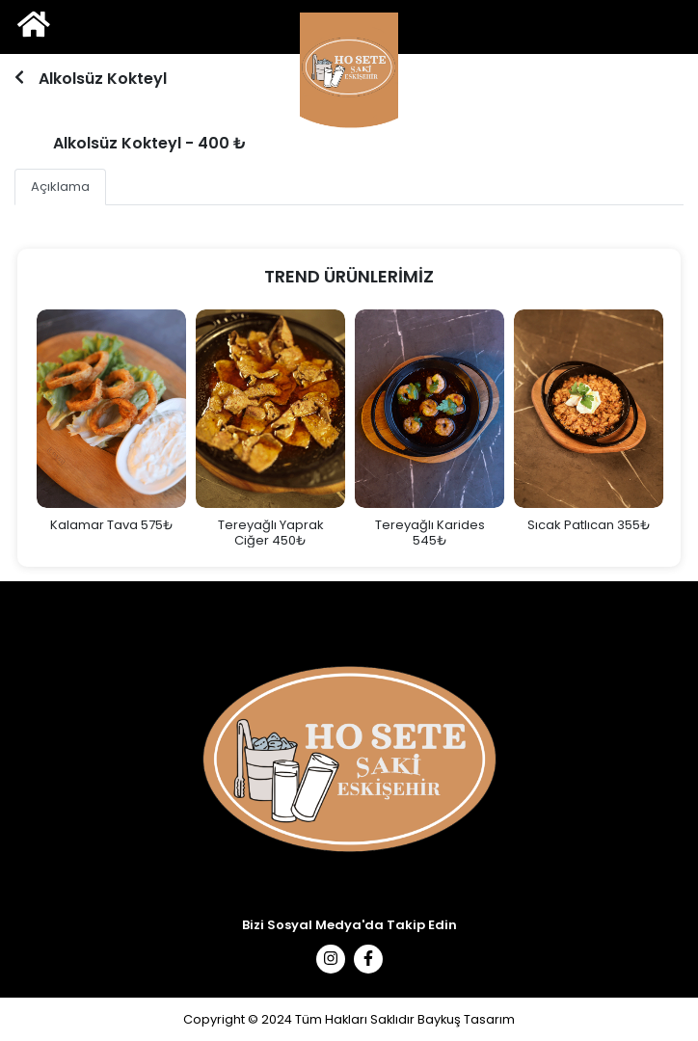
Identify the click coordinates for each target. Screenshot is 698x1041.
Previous (17, 428)
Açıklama (60, 186)
